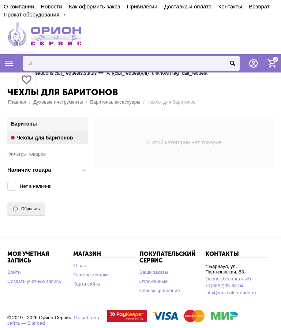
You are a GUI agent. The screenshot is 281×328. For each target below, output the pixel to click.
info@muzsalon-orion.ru (230, 292)
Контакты (230, 6)
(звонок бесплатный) (228, 279)
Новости (51, 6)
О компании (19, 6)
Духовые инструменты (58, 102)
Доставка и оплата (188, 6)
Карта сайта (86, 284)
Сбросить (26, 209)
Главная (17, 102)
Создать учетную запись (34, 281)
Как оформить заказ (94, 6)
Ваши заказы (153, 272)
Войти (13, 272)
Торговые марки (91, 274)
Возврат (259, 6)
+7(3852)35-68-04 (224, 285)
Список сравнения (159, 290)
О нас (79, 265)
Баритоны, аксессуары (115, 102)
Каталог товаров (9, 63)
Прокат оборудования (31, 14)
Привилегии (142, 6)
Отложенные (153, 281)
